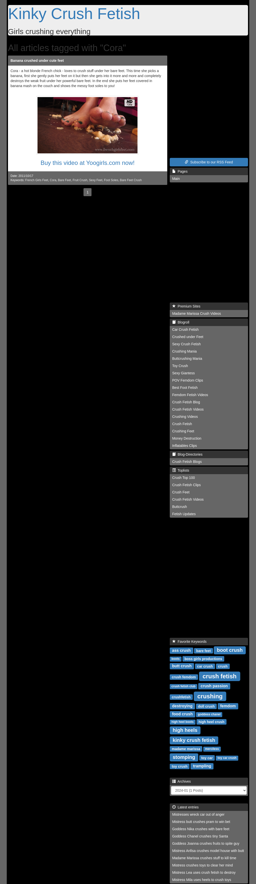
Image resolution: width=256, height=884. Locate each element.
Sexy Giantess (183, 373)
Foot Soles (111, 180)
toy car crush (227, 758)
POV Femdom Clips (187, 380)
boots (176, 659)
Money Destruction (187, 438)
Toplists (180, 470)
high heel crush (211, 722)
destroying (182, 706)
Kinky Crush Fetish (74, 13)
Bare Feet (64, 180)
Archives (181, 781)
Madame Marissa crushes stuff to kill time (204, 858)
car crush (205, 666)
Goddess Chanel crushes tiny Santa (200, 836)
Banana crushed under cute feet (37, 61)
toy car (207, 758)
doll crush (206, 706)
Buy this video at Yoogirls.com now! (87, 162)
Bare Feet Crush (131, 180)
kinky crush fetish (194, 740)
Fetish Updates (184, 514)
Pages (180, 171)
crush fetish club (184, 686)
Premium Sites (186, 306)
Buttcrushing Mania (187, 359)
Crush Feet (181, 492)
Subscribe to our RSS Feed (209, 162)
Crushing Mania (184, 351)
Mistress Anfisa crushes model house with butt (208, 851)
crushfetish (181, 697)
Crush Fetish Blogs (187, 462)
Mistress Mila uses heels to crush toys (201, 880)
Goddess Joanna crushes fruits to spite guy (205, 843)
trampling (202, 766)
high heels (185, 730)
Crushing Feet (183, 431)
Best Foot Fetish (185, 388)
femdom (228, 706)
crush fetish (219, 676)
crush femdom (184, 677)
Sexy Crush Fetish (186, 344)
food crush (182, 714)
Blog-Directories (187, 454)
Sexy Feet (95, 180)
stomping (184, 757)
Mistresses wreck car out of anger (198, 814)
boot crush (229, 650)
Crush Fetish (182, 424)
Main (176, 179)
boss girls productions (203, 659)
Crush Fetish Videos (188, 409)
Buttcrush (179, 507)
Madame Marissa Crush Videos (196, 314)
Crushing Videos (185, 417)
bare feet (203, 651)
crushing (209, 696)
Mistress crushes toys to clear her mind (202, 865)
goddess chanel (209, 714)
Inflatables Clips (184, 446)
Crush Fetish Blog (186, 402)
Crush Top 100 (183, 478)
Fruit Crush (80, 180)
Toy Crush (180, 366)
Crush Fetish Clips (186, 485)
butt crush (182, 666)
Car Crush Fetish (185, 330)
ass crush (181, 650)
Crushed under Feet (188, 337)
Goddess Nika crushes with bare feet (201, 829)
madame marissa (186, 749)
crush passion (214, 686)
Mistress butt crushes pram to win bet (201, 822)
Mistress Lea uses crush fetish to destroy (204, 872)
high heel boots (183, 722)
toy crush (180, 766)
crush (223, 666)
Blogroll (180, 322)
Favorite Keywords (189, 642)
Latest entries (185, 807)
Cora (53, 180)
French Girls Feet (36, 180)
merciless (212, 749)
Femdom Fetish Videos (190, 395)
